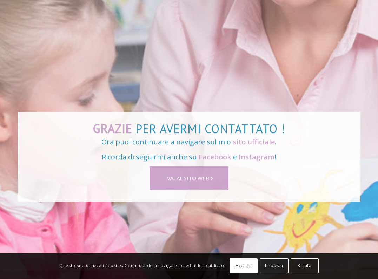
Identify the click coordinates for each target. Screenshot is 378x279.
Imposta (274, 265)
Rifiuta (304, 265)
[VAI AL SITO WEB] (189, 180)
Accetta (244, 265)
